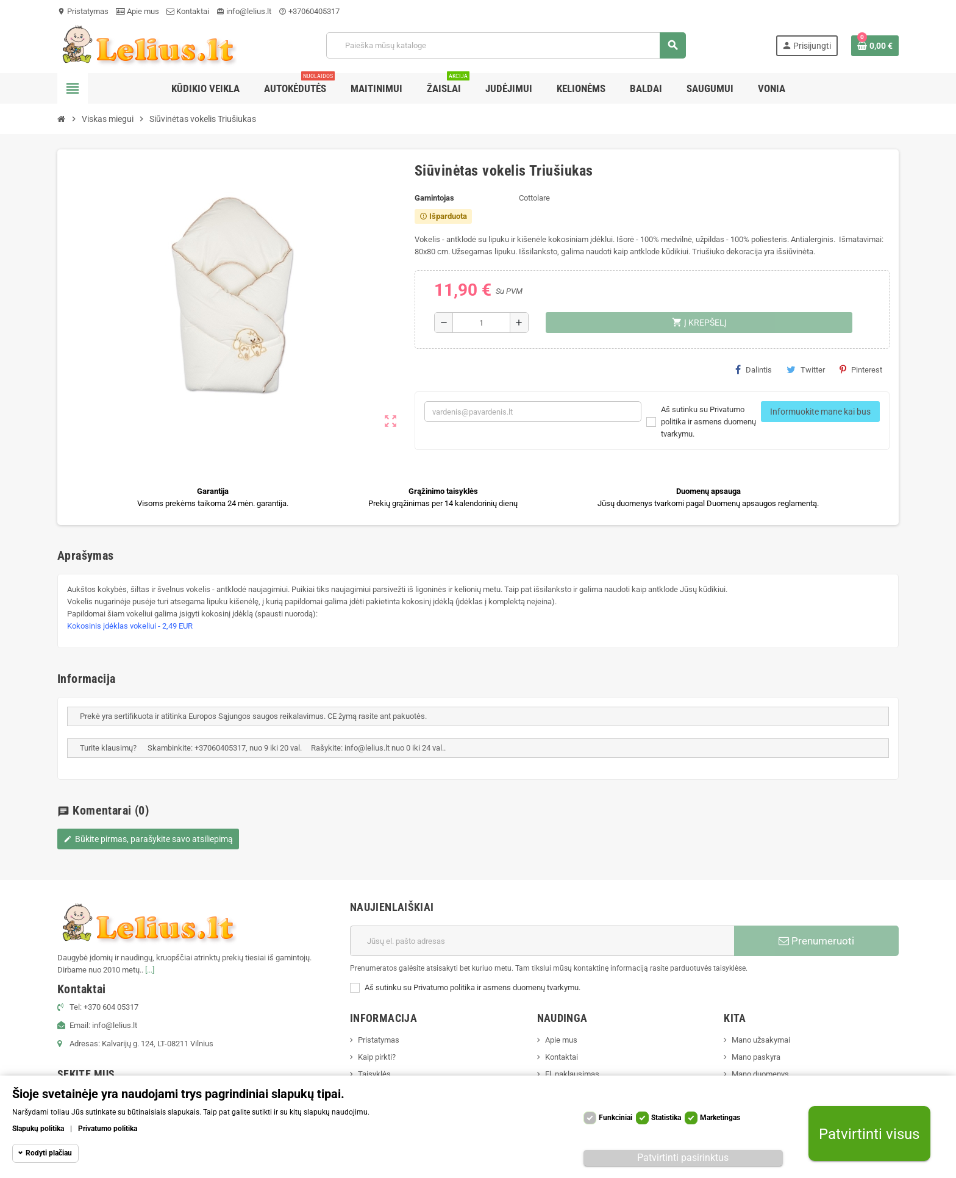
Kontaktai (187, 11)
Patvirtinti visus (869, 1134)
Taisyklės (374, 1074)
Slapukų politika (38, 1128)
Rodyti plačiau (49, 1153)
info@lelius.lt (243, 11)
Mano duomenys (760, 1074)
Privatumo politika (107, 1128)
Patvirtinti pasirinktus (683, 1157)
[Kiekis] (481, 322)
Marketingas (720, 1117)
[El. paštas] (542, 941)
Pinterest (861, 369)
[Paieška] (505, 45)
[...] (149, 969)
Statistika (666, 1117)
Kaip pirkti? (377, 1057)
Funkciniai (615, 1117)
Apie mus (137, 11)
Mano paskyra (756, 1057)
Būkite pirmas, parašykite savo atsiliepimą (148, 839)
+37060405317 (309, 11)
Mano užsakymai (761, 1039)
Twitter (806, 369)
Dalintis (753, 369)
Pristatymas (83, 11)
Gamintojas (434, 197)
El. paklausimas (572, 1074)
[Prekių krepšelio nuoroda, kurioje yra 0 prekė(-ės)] (875, 45)
